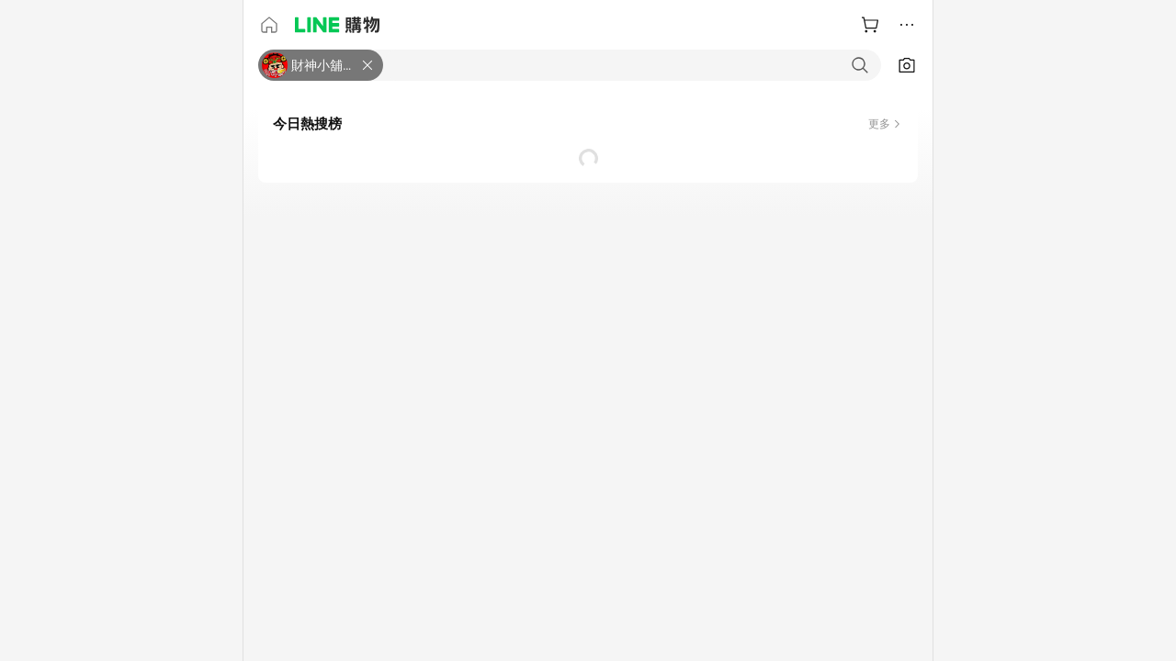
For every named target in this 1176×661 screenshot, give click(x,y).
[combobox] (632, 65)
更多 (879, 124)
